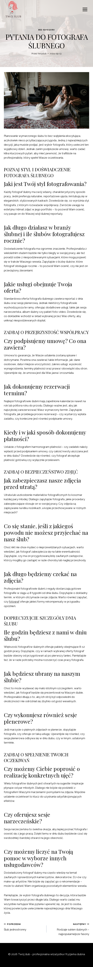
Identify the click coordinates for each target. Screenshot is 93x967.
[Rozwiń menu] (85, 9)
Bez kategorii (46, 30)
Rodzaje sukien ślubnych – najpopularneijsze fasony (69, 929)
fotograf (14, 601)
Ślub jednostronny (24, 926)
